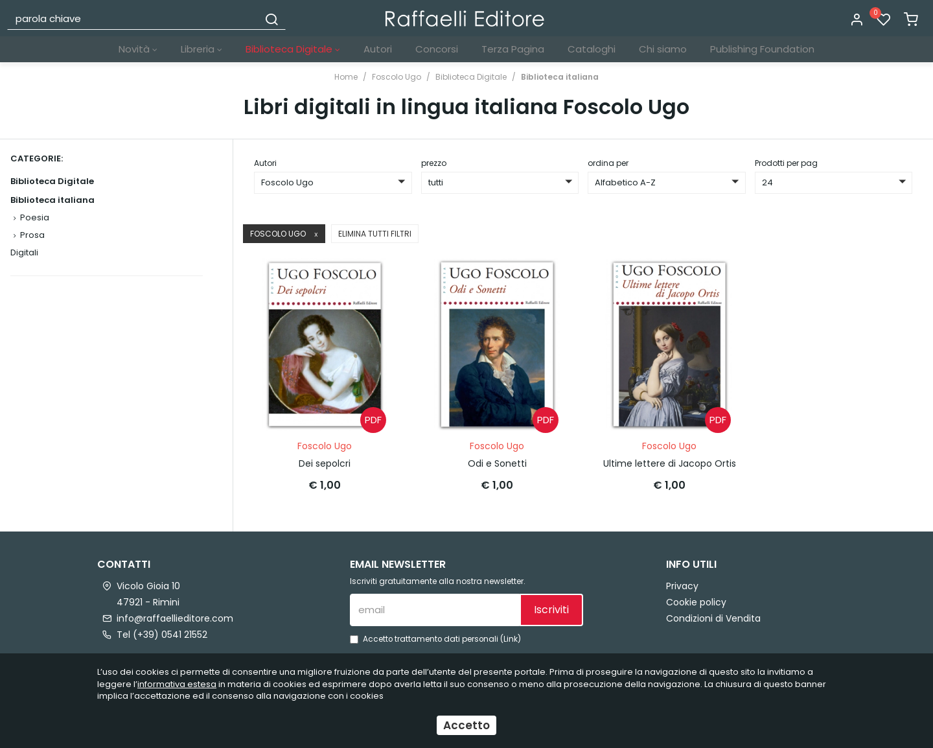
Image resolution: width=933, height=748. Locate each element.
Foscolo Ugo (396, 76)
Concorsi (436, 49)
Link (510, 637)
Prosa (32, 235)
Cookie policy (696, 600)
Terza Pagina (512, 49)
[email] (435, 608)
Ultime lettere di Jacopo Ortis (669, 462)
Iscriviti (551, 608)
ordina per (608, 163)
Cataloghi (592, 49)
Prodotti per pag (786, 163)
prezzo (433, 163)
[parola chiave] (133, 18)
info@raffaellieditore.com (175, 616)
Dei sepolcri (325, 462)
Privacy (682, 584)
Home (346, 76)
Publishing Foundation (762, 49)
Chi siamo (663, 49)
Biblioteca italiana (560, 76)
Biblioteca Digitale (293, 49)
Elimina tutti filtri (374, 233)
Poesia (34, 217)
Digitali (24, 252)
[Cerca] (271, 18)
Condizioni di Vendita (713, 616)
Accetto (466, 725)
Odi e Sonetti (497, 462)
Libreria (201, 49)
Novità (138, 49)
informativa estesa (176, 684)
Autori (377, 49)
